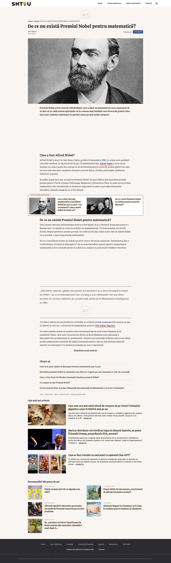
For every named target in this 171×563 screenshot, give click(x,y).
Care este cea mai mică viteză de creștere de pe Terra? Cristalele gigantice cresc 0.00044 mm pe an (104, 407)
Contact (148, 3)
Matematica (113, 544)
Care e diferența (56, 544)
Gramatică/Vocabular (85, 544)
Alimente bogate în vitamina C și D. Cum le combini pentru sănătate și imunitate (122, 507)
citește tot (87, 418)
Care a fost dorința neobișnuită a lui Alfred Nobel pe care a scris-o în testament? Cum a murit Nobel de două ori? (70, 205)
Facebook (138, 32)
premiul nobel (64, 394)
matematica (49, 394)
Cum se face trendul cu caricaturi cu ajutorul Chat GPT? (99, 455)
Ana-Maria (32, 31)
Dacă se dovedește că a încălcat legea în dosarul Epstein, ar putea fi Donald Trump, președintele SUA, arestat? (104, 432)
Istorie (36, 21)
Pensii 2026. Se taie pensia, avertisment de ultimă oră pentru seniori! (123, 490)
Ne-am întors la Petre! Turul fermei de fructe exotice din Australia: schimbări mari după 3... (63, 525)
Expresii (101, 544)
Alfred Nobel (106, 163)
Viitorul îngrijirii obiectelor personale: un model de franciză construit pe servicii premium (64, 508)
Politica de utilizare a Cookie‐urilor (80, 549)
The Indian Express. (105, 325)
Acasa (30, 21)
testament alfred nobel (78, 394)
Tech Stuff (126, 544)
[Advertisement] (85, 135)
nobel (56, 394)
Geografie (69, 544)
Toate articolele (114, 3)
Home (100, 3)
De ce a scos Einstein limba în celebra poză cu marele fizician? (128, 202)
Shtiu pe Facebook (133, 3)
